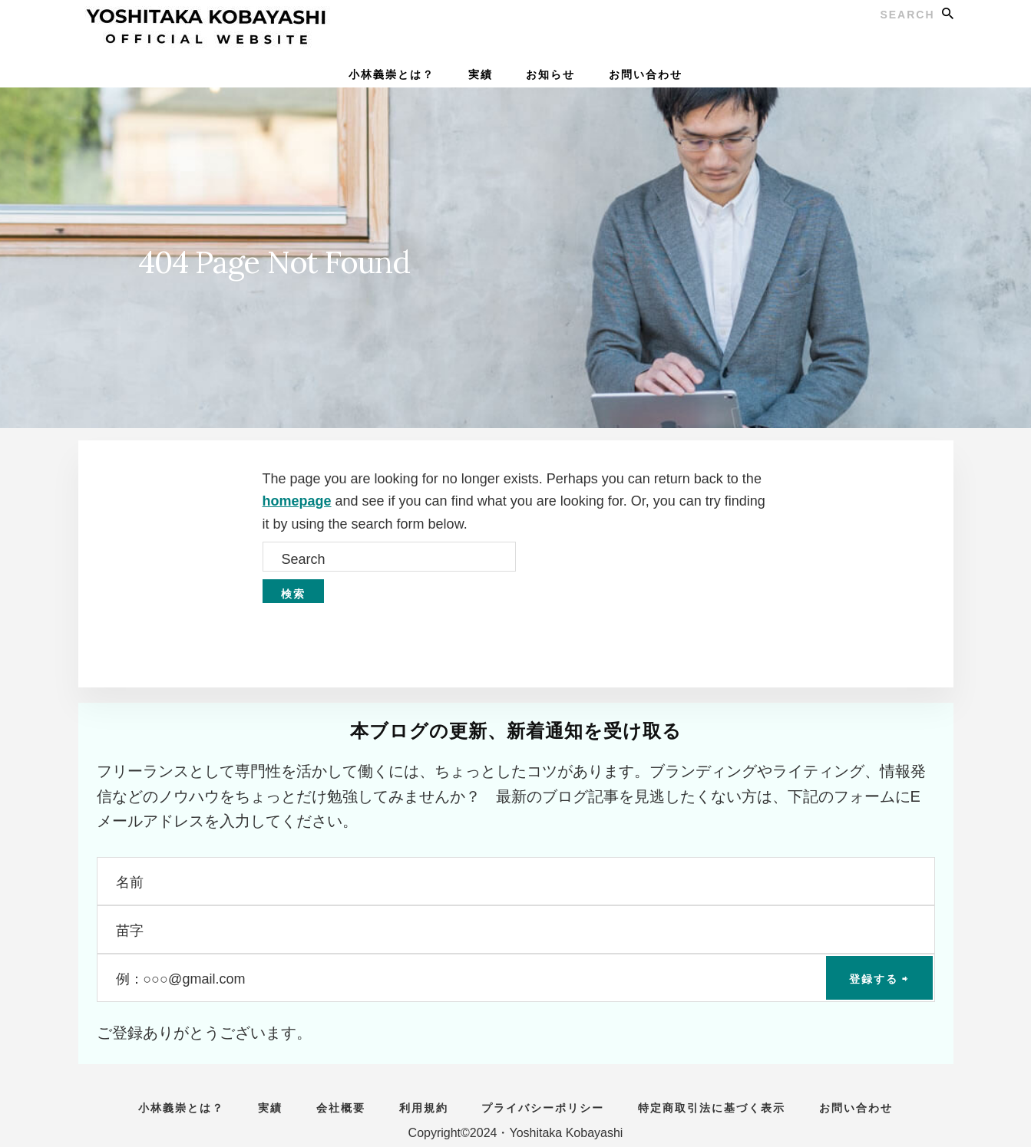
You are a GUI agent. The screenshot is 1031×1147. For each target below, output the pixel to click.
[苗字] (516, 929)
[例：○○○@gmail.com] (516, 978)
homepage (297, 501)
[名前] (516, 881)
